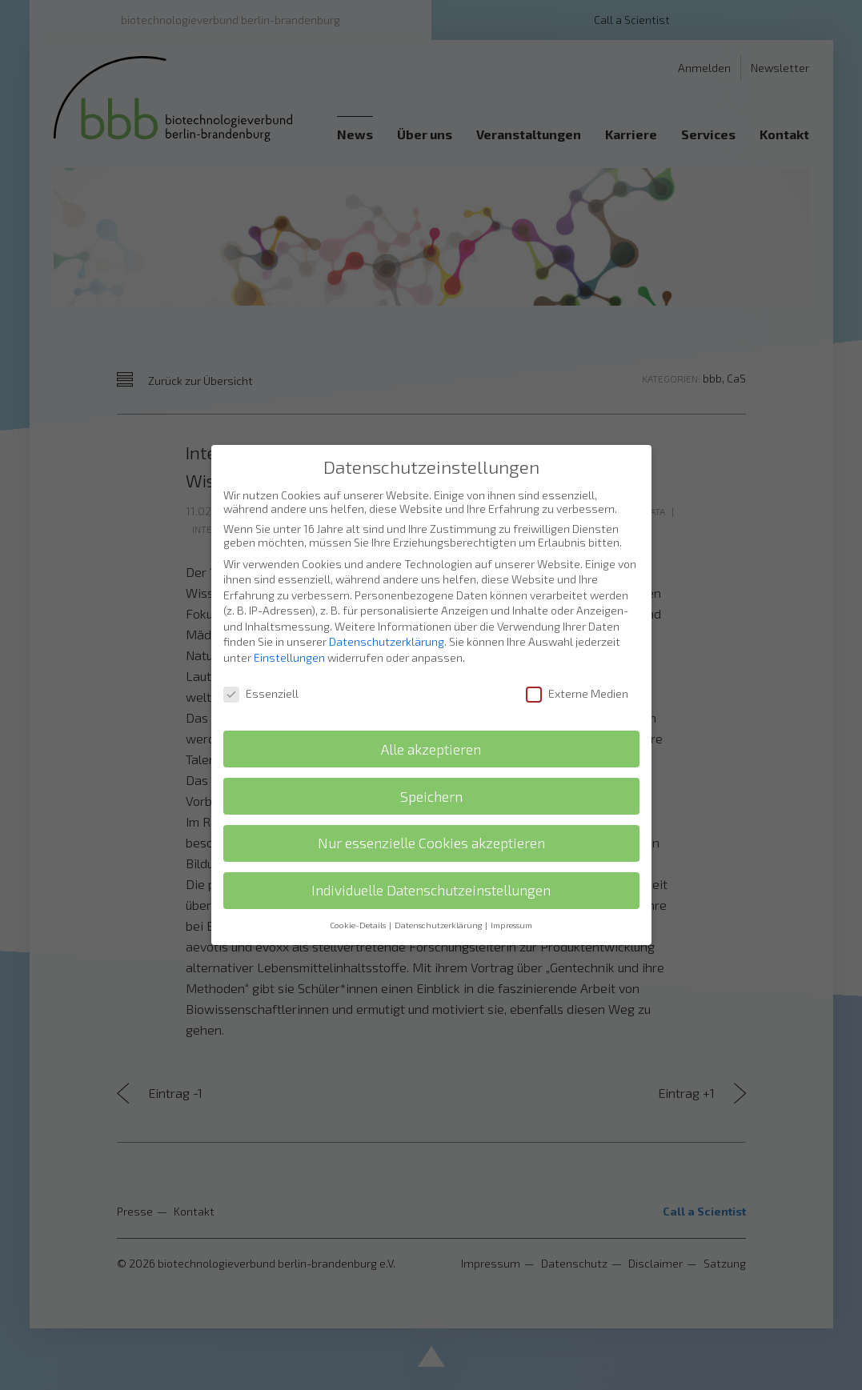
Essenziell (261, 676)
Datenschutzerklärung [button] (439, 908)
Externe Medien (577, 676)
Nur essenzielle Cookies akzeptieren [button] (431, 826)
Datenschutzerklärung (386, 624)
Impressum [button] (511, 908)
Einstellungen (289, 640)
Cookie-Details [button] (358, 908)
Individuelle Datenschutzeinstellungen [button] (431, 873)
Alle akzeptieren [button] (431, 731)
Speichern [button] (431, 779)
